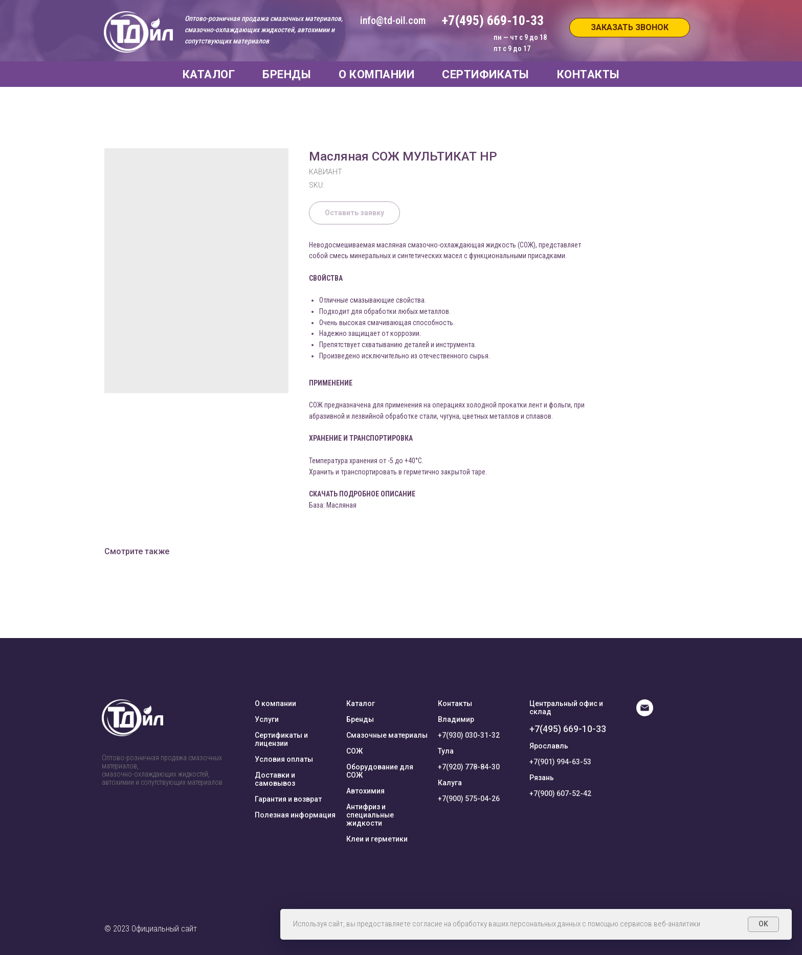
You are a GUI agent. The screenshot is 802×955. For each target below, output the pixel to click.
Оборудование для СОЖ (379, 771)
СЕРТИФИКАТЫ (485, 74)
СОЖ (354, 751)
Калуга (450, 783)
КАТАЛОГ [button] (209, 74)
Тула (446, 751)
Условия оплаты (284, 759)
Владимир (456, 719)
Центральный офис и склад (566, 707)
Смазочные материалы (387, 735)
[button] (629, 27)
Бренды (360, 719)
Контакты (455, 703)
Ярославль (548, 746)
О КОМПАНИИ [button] (376, 74)
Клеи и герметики (377, 839)
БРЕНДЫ (286, 74)
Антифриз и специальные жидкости (370, 815)
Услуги (267, 719)
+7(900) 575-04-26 (469, 798)
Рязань (541, 778)
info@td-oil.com (393, 20)
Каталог (360, 703)
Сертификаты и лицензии (281, 739)
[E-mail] (644, 713)
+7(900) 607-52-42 (560, 793)
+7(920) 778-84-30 (469, 767)
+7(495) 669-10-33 (567, 728)
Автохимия (365, 791)
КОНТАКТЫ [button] (588, 74)
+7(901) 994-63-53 (560, 762)
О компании (275, 703)
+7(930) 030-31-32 (469, 735)
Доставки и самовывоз (275, 779)
